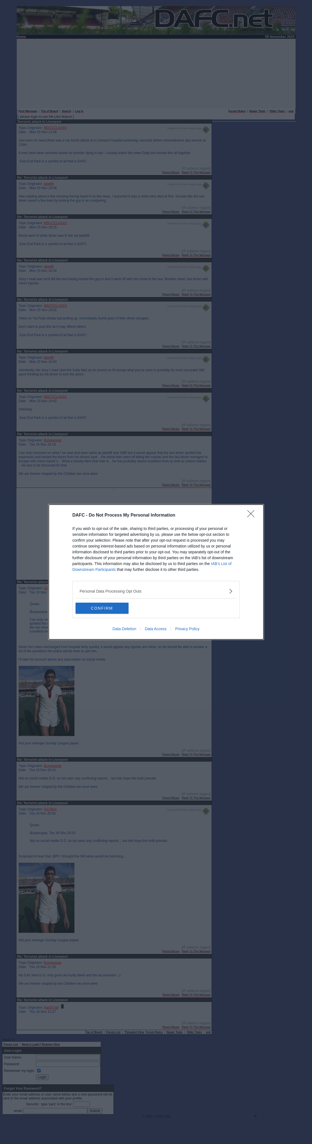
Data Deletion (124, 629)
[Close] (252, 515)
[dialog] (156, 572)
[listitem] (156, 591)
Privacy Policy (187, 629)
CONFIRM (102, 608)
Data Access (155, 629)
